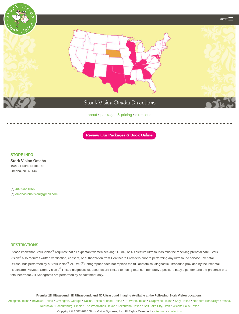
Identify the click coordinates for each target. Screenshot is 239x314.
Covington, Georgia (68, 301)
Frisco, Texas (113, 301)
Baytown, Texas (42, 301)
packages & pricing (116, 115)
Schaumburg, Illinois (69, 306)
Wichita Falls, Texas (186, 306)
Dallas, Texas (93, 301)
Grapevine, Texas (160, 301)
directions (143, 115)
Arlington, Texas (18, 301)
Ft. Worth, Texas (135, 301)
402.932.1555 (25, 189)
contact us (175, 311)
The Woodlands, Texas (99, 306)
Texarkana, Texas (129, 306)
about (92, 115)
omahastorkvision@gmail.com (36, 194)
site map (159, 311)
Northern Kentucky (205, 301)
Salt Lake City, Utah (157, 306)
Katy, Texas (182, 301)
